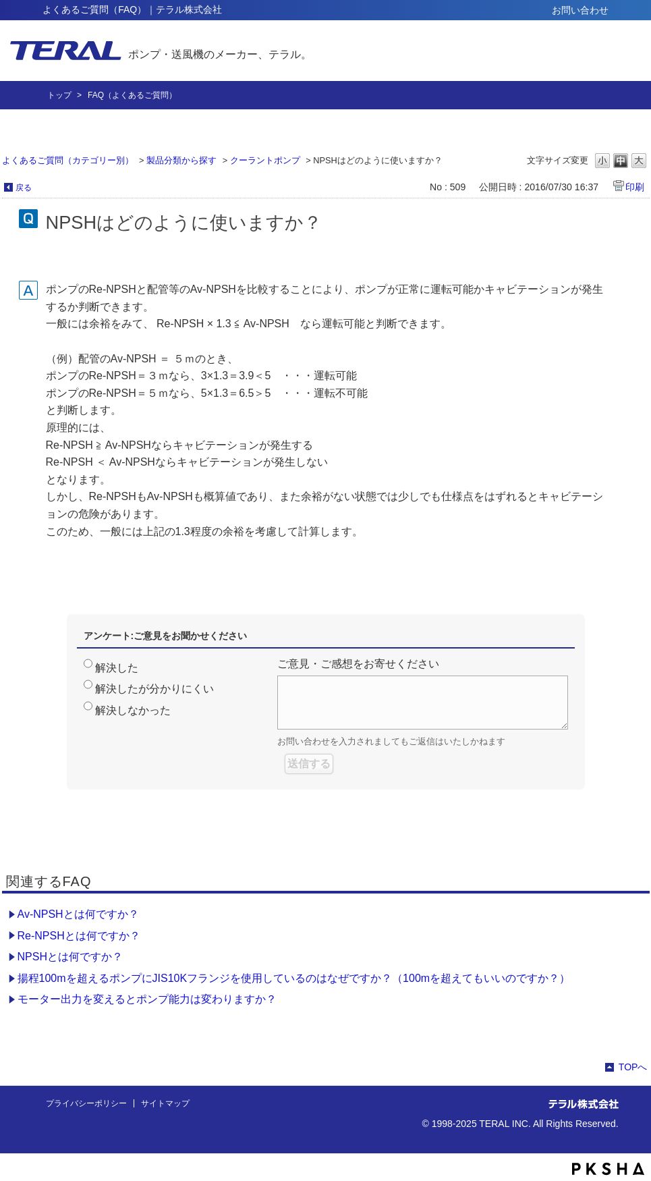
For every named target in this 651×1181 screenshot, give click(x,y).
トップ (59, 95)
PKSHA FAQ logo (608, 1169)
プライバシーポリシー (86, 1103)
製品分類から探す (181, 160)
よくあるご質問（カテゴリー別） (68, 160)
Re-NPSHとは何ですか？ (79, 935)
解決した (116, 668)
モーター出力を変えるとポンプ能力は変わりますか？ (147, 999)
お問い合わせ (580, 10)
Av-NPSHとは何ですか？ (78, 914)
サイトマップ (165, 1103)
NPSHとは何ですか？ (70, 956)
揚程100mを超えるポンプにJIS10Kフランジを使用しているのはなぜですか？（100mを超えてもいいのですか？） (294, 978)
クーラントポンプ (265, 160)
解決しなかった (133, 710)
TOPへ (633, 1067)
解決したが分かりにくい (154, 688)
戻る (24, 187)
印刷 (634, 187)
